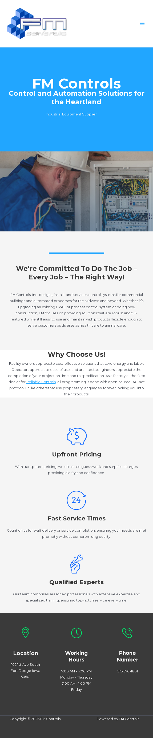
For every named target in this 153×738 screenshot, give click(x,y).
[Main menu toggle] (142, 23)
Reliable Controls (41, 382)
